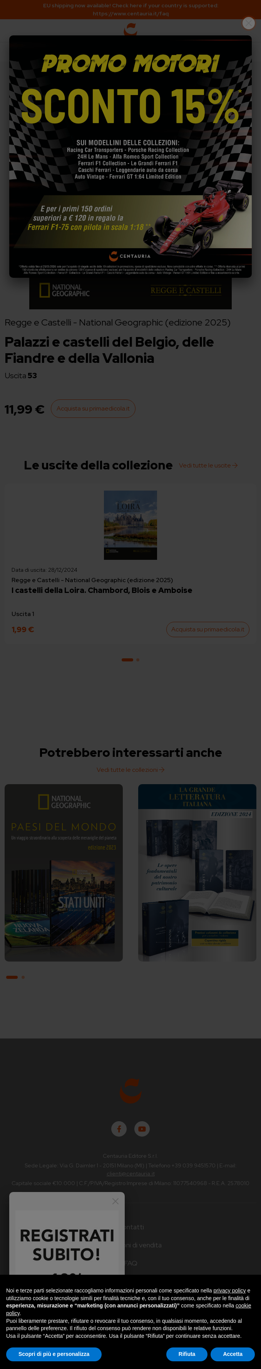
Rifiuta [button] (187, 1354)
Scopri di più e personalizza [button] (53, 1354)
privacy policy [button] (230, 1290)
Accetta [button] (233, 1354)
